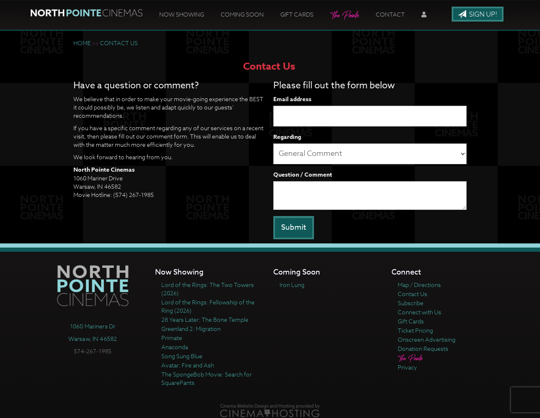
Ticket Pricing (415, 330)
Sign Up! (477, 14)
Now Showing (181, 14)
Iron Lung (292, 285)
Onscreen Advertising (426, 339)
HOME (82, 43)
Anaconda (174, 347)
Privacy (407, 367)
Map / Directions (419, 285)
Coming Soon (242, 14)
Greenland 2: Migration (191, 329)
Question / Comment (302, 175)
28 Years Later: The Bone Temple (204, 319)
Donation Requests (423, 348)
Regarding (287, 137)
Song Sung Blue (181, 356)
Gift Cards (297, 14)
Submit (293, 227)
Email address (292, 99)
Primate (171, 338)
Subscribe (410, 303)
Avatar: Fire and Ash (187, 365)
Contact (390, 14)
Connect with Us (419, 312)
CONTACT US (119, 43)
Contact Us (412, 294)
